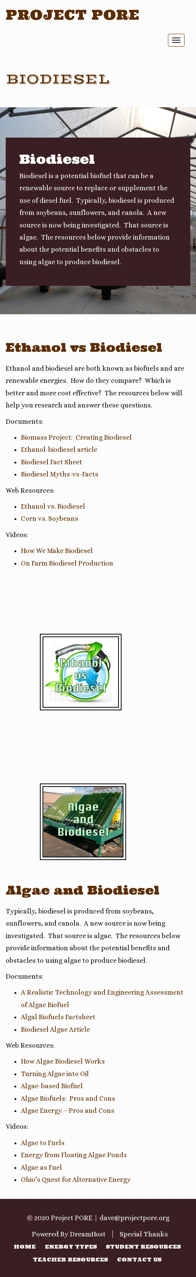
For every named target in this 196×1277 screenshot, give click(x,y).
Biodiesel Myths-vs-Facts (59, 474)
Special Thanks (144, 1234)
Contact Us (139, 1259)
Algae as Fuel (41, 1167)
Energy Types (71, 1246)
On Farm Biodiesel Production (67, 563)
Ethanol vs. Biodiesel (53, 506)
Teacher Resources (70, 1259)
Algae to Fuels (43, 1143)
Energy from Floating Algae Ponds (74, 1155)
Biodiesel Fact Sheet (51, 462)
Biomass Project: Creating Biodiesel (76, 437)
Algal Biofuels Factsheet (58, 1017)
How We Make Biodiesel (57, 551)
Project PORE (72, 15)
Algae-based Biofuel (52, 1086)
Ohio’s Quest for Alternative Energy (76, 1179)
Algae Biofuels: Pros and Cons (68, 1098)
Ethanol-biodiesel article (59, 449)
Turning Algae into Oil (55, 1074)
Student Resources (143, 1246)
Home (25, 1246)
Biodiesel (58, 79)
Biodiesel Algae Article (55, 1029)
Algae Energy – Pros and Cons (67, 1110)
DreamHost (88, 1234)
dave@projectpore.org (134, 1218)
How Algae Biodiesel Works (63, 1061)
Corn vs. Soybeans (49, 518)
